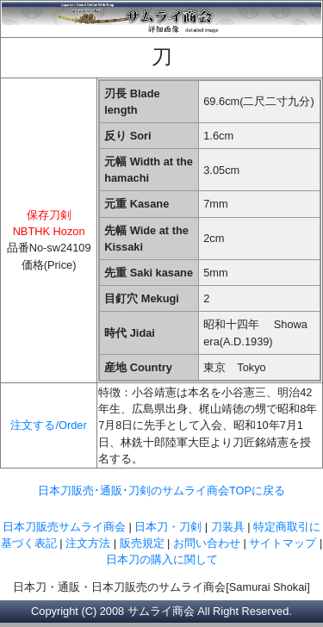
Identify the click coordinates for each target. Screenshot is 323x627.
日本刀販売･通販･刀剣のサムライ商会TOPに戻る (161, 490)
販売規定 (144, 543)
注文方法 (87, 543)
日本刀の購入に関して (162, 559)
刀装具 (228, 526)
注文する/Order (48, 425)
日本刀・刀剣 (168, 526)
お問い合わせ (206, 543)
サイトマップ (282, 543)
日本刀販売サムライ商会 (64, 526)
